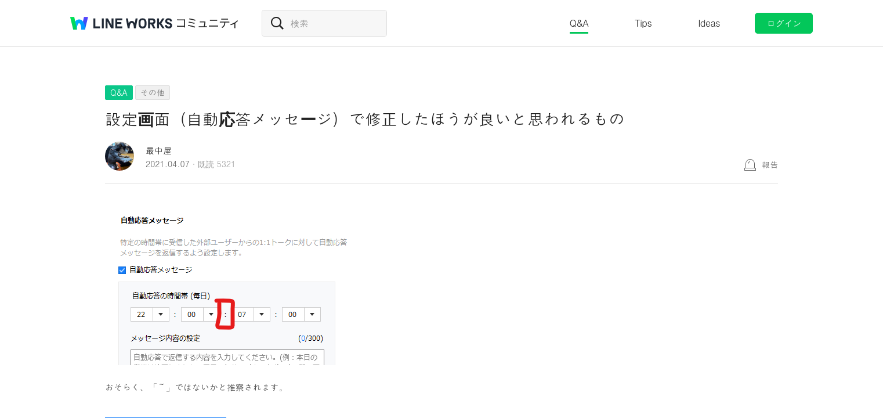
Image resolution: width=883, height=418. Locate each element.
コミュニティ (207, 23)
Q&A (579, 23)
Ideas (709, 23)
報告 (770, 164)
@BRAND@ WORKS (121, 23)
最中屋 (159, 150)
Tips (643, 23)
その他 (152, 92)
